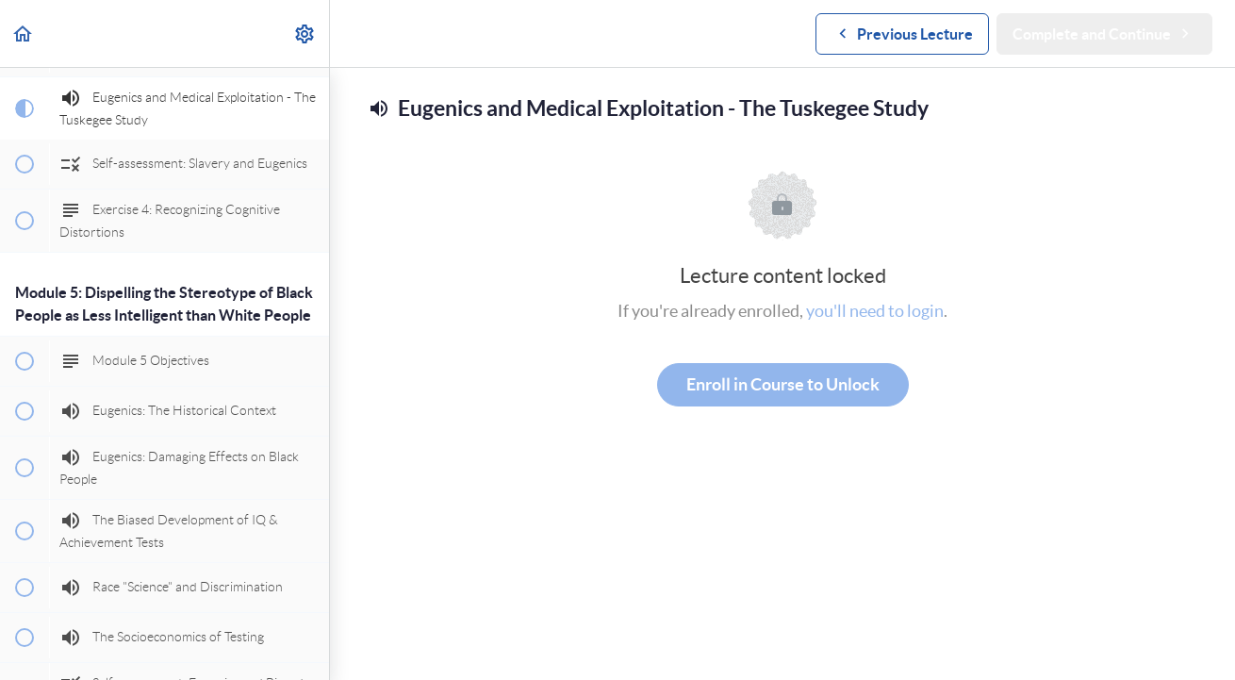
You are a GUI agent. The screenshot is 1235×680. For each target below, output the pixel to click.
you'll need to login (875, 311)
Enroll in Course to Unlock (783, 384)
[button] (23, 33)
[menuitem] (305, 33)
